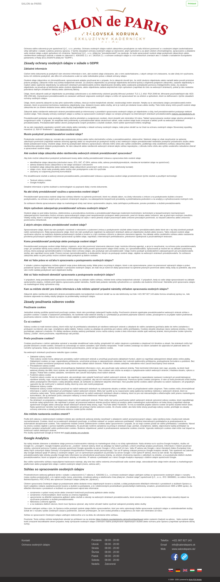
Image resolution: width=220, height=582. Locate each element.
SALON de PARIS (31, 3)
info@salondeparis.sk (183, 544)
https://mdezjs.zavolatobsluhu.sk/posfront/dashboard (119, 519)
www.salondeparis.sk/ (183, 549)
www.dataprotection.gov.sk (67, 129)
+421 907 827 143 (182, 540)
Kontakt (26, 540)
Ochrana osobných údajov (36, 544)
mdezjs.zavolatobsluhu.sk (183, 114)
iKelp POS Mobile (195, 579)
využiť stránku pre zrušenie (76, 433)
